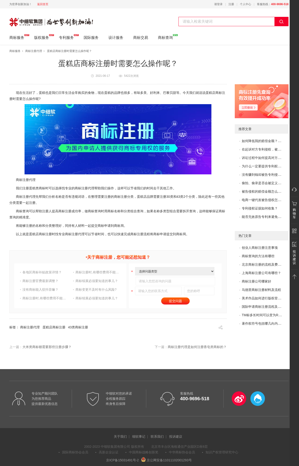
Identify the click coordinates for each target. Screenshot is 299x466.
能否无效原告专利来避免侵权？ (265, 217)
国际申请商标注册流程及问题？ (265, 306)
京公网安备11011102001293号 (166, 460)
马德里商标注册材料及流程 (261, 290)
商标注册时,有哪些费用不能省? (97, 272)
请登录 (218, 4)
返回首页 (42, 4)
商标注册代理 (33, 51)
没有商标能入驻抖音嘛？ (40, 289)
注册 (231, 4)
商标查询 (165, 37)
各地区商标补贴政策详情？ (42, 272)
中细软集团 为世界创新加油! (32, 19)
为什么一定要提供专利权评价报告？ (268, 166)
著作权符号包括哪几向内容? (262, 323)
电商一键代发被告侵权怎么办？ (265, 200)
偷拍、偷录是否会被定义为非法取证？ (269, 183)
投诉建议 (175, 436)
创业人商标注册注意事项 (260, 248)
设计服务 (115, 38)
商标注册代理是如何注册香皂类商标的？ (197, 347)
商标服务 (16, 37)
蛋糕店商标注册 (54, 327)
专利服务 (66, 37)
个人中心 (245, 4)
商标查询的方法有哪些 (258, 256)
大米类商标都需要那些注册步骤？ (46, 347)
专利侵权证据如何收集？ (260, 208)
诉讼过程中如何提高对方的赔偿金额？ (269, 158)
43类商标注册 (78, 327)
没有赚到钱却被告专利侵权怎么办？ (268, 174)
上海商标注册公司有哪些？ (261, 273)
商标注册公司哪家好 (256, 281)
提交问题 (175, 301)
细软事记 (138, 436)
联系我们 (157, 436)
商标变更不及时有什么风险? (96, 289)
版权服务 (41, 37)
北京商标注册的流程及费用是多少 (266, 264)
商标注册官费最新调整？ (40, 281)
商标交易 (140, 38)
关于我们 (120, 436)
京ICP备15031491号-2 (122, 460)
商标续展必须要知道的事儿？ (96, 281)
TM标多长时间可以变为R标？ (263, 315)
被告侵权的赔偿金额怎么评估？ (265, 191)
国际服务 (91, 38)
